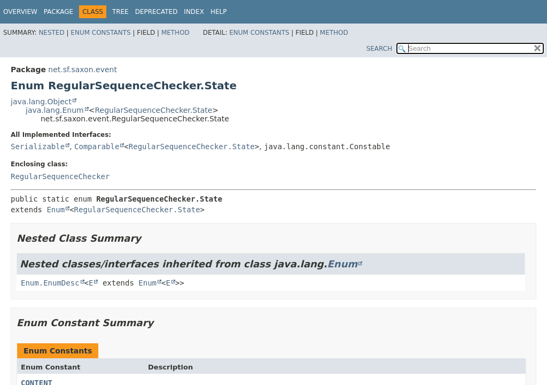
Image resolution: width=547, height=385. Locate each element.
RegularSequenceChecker (60, 176)
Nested (51, 32)
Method (175, 32)
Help (218, 12)
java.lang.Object (41, 101)
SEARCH (379, 48)
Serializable (38, 146)
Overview (20, 12)
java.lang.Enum (55, 110)
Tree (120, 12)
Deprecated (156, 12)
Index (194, 12)
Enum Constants (100, 32)
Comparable (96, 146)
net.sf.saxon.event (82, 69)
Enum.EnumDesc (50, 283)
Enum (55, 209)
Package (58, 12)
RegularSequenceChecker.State (153, 110)
